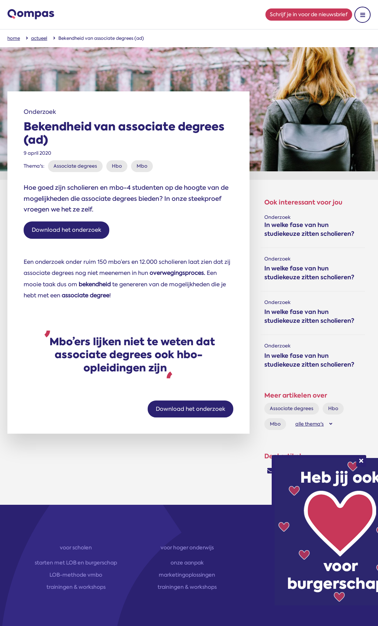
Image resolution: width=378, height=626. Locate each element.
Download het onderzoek (66, 230)
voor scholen (76, 547)
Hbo (117, 166)
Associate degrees (75, 166)
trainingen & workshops (76, 587)
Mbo (142, 166)
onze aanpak (187, 562)
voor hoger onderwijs (187, 547)
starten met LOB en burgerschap (76, 562)
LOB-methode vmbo (75, 574)
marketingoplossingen (187, 574)
